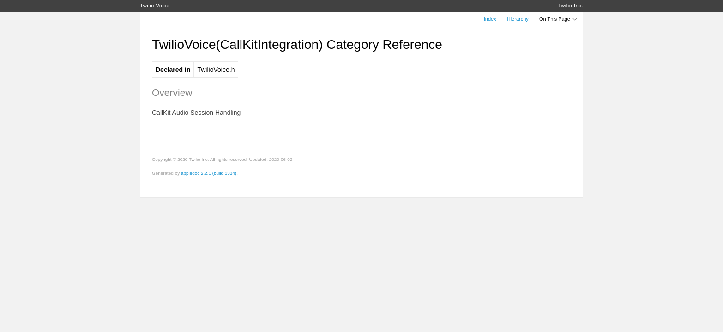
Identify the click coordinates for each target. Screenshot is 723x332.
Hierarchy (518, 19)
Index (490, 19)
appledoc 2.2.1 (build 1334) (208, 173)
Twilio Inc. (570, 5)
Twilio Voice (154, 5)
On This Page (558, 19)
